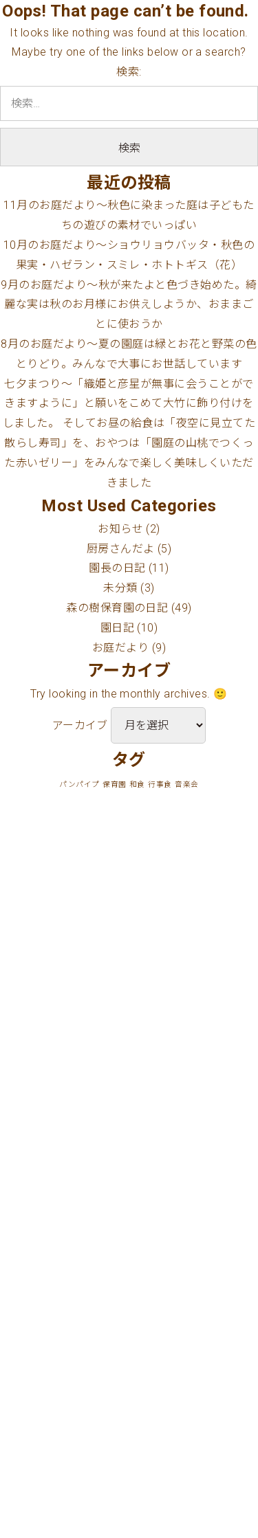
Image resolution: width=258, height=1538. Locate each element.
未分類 (120, 587)
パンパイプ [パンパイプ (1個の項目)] (79, 784)
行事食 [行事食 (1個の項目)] (159, 784)
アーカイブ (80, 725)
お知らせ (120, 528)
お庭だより (120, 647)
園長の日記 (117, 568)
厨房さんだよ (121, 548)
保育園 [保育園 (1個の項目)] (114, 784)
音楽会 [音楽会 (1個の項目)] (186, 784)
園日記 (117, 627)
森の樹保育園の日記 (117, 607)
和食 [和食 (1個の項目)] (137, 784)
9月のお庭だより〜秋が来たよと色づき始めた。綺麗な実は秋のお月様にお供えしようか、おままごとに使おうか (129, 304)
